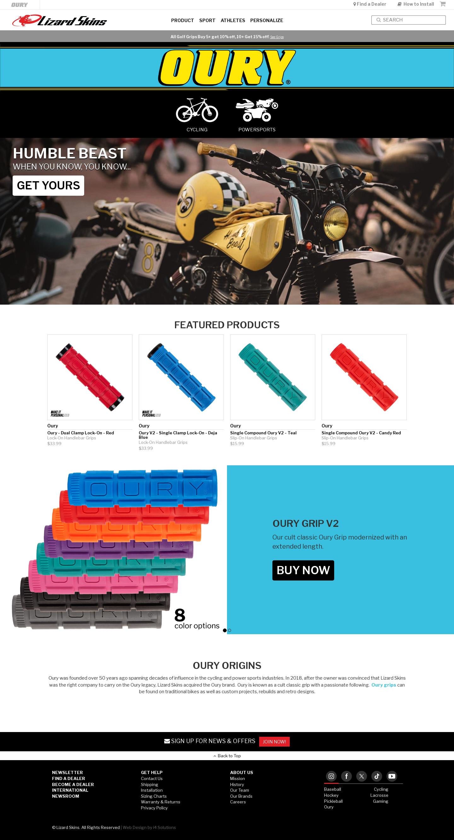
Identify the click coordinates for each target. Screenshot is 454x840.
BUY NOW (303, 570)
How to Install (416, 4)
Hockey (331, 795)
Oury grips (383, 685)
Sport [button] (207, 20)
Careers (238, 801)
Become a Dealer (73, 784)
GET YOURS (48, 185)
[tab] (331, 777)
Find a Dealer (370, 4)
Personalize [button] (266, 20)
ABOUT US (241, 772)
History (237, 784)
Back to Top (227, 755)
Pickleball (333, 801)
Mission (237, 778)
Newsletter (67, 772)
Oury (329, 806)
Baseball (332, 789)
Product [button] (182, 20)
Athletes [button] (233, 20)
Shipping (149, 784)
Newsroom (65, 796)
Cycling (381, 789)
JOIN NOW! (274, 741)
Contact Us (152, 778)
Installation (152, 790)
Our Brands (241, 796)
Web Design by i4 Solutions (149, 827)
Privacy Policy (154, 807)
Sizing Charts (154, 796)
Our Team (239, 790)
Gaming (380, 801)
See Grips (277, 37)
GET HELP (152, 772)
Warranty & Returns (160, 801)
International (70, 790)
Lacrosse (379, 795)
